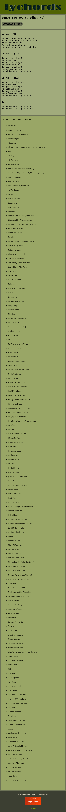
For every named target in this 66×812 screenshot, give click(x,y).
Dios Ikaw (12, 314)
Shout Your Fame (15, 639)
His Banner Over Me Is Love (19, 408)
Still (9, 669)
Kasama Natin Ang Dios (17, 485)
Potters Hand (13, 600)
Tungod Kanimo (14, 712)
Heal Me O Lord (14, 391)
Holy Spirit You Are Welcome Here (22, 421)
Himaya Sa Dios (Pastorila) (19, 399)
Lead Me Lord (13, 502)
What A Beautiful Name (17, 746)
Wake (10, 729)
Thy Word (12, 707)
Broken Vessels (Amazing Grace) (21, 241)
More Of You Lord (15, 545)
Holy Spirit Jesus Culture (18, 412)
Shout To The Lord (15, 635)
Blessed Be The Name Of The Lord (22, 224)
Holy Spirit (12, 425)
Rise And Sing (13, 613)
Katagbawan (13, 489)
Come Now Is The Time (17, 267)
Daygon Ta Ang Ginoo (17, 301)
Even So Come (14, 335)
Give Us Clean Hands (16, 361)
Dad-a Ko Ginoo (14, 280)
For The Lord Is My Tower (18, 344)
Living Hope (13, 515)
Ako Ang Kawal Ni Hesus (18, 134)
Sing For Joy (13, 656)
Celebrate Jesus (14, 250)
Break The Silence (15, 232)
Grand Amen (13, 378)
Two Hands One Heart (17, 720)
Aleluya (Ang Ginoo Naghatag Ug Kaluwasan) (26, 147)
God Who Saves (14, 374)
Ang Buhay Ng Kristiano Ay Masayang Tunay (26, 173)
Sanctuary (12, 617)
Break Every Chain (15, 228)
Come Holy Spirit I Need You (19, 262)
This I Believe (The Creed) (18, 703)
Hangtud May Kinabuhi (17, 386)
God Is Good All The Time (18, 369)
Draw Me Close (14, 322)
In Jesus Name (14, 459)
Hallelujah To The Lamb (17, 382)
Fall (9, 339)
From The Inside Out (16, 352)
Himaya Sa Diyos (15, 404)
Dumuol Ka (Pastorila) (17, 327)
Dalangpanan (13, 284)
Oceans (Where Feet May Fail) (20, 575)
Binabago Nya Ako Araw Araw (20, 220)
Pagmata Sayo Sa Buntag (18, 596)
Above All (12, 126)
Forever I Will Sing (15, 348)
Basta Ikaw (12, 203)
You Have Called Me (16, 771)
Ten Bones (12, 682)
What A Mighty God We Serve (20, 750)
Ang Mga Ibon (14, 181)
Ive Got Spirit (13, 468)
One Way (12, 583)
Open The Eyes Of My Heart (19, 588)
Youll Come (12, 776)
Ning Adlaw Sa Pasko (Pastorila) (21, 562)
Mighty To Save (14, 541)
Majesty (11, 536)
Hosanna (11, 429)
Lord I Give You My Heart (18, 519)
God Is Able (12, 365)
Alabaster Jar (13, 138)
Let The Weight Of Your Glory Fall (21, 506)
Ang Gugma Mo (14, 177)
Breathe (11, 237)
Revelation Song (15, 609)
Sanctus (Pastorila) (15, 622)
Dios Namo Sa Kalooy (17, 318)
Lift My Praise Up (15, 510)
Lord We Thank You (16, 532)
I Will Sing (12, 446)
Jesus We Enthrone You (17, 476)
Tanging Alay (13, 677)
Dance (10, 292)
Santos (11, 626)
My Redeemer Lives (16, 558)
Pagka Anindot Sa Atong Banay (20, 592)
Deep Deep (12, 305)
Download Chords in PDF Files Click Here (33, 795)
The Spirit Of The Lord (17, 699)
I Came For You (14, 438)
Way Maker (12, 737)
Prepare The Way (15, 605)
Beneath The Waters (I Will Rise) (21, 215)
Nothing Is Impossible (17, 566)
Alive (10, 151)
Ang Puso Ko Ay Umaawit (18, 185)
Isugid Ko (12, 463)
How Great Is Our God (17, 434)
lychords (33, 808)
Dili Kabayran (13, 309)
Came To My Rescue (16, 245)
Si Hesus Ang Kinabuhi (17, 643)
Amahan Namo (14, 164)
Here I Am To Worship (17, 395)
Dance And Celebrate (16, 288)
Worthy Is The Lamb (16, 763)
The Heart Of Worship (17, 694)
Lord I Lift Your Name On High (20, 523)
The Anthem (13, 690)
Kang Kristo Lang (15, 481)
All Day (11, 156)
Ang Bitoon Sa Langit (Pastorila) (21, 168)
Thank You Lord (14, 686)
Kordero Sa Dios (14, 493)
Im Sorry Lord (13, 455)
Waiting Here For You (16, 724)
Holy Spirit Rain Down (17, 416)
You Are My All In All (16, 767)
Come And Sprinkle (16, 258)
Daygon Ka (12, 297)
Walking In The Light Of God (19, 733)
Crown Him (12, 275)
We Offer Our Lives (16, 741)
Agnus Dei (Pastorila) (16, 130)
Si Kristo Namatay (15, 647)
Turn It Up (12, 716)
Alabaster (12, 143)
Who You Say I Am (15, 754)
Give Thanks (13, 356)
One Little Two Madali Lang (19, 579)
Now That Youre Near (16, 570)
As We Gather (13, 190)
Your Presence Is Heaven (18, 780)
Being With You (14, 211)
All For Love (13, 160)
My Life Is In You (14, 553)
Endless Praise (14, 331)
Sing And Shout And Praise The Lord (22, 652)
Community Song (15, 271)
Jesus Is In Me (13, 472)
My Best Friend (14, 549)
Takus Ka (11, 673)
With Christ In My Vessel (18, 759)
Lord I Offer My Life (16, 528)
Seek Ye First (13, 630)
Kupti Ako (12, 498)
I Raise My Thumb (15, 442)
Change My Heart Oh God (18, 254)
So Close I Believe (15, 660)
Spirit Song (12, 664)
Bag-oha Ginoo (14, 198)
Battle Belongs (14, 207)
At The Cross (13, 194)
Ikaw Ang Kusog (14, 451)
